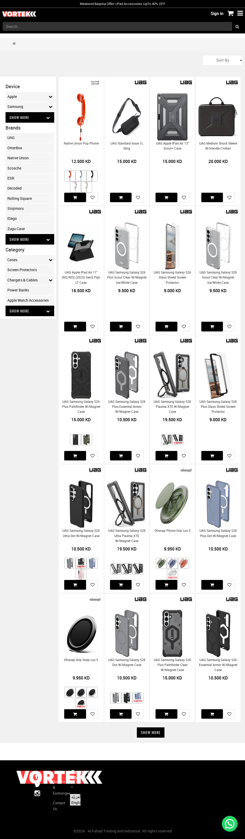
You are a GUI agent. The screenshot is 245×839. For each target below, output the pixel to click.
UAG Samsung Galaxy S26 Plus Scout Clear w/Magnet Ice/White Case (127, 277)
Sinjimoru (15, 208)
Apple (30, 97)
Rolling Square (19, 198)
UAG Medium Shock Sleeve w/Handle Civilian (218, 146)
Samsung (30, 107)
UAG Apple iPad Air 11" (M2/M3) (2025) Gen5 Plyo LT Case (81, 277)
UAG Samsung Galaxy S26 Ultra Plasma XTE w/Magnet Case (127, 535)
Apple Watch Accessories (28, 300)
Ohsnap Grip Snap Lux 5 (81, 660)
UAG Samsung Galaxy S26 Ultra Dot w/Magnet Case (81, 533)
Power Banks (18, 289)
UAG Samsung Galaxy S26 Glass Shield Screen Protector (172, 277)
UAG (11, 137)
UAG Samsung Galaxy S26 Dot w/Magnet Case (127, 662)
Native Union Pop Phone (81, 143)
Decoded (14, 188)
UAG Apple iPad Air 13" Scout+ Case (172, 146)
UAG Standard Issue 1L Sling (127, 146)
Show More (30, 117)
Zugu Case (16, 228)
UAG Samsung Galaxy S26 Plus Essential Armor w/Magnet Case (127, 406)
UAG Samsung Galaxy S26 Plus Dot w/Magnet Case (218, 533)
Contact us (58, 806)
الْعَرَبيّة (76, 796)
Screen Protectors (22, 269)
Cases (30, 260)
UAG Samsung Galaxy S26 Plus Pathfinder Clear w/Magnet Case (172, 665)
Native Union (18, 157)
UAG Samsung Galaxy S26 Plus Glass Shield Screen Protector (218, 406)
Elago (12, 218)
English (77, 802)
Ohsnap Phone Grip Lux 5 (172, 530)
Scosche (14, 168)
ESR (10, 178)
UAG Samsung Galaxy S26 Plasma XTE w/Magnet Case (172, 406)
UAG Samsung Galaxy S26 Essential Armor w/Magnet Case (218, 665)
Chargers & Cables (30, 280)
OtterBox (14, 147)
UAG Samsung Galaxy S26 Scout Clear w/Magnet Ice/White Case (218, 277)
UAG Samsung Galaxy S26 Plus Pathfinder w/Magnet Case (81, 406)
